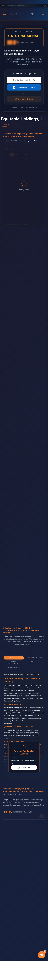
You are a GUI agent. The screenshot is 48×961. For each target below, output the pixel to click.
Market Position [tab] (13, 667)
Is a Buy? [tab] (13, 658)
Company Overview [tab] (34, 658)
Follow (5, 125)
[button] (41, 954)
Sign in (33, 14)
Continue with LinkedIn (24, 87)
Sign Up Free (24, 767)
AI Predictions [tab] (34, 662)
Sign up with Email (24, 99)
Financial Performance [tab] (13, 662)
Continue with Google (24, 80)
